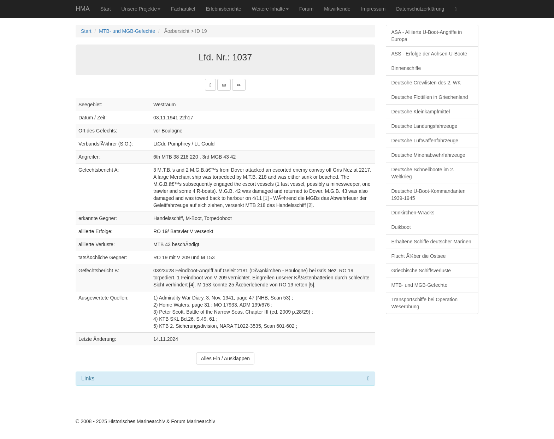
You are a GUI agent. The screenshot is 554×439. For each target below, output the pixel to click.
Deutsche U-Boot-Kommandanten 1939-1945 (428, 194)
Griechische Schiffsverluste (421, 270)
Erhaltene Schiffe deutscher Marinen (431, 241)
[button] (210, 85)
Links (87, 378)
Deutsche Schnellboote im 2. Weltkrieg (422, 173)
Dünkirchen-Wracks (413, 212)
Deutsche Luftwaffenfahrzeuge (425, 140)
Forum (306, 9)
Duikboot (401, 227)
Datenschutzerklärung (420, 9)
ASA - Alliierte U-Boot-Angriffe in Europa (426, 35)
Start (105, 9)
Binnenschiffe (406, 68)
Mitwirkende (337, 9)
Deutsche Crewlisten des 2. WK (426, 82)
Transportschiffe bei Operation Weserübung (424, 303)
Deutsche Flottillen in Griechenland (429, 97)
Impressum (373, 9)
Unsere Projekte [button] (141, 9)
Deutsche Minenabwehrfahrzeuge (428, 155)
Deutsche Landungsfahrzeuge (424, 126)
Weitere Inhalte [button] (270, 9)
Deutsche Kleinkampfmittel (420, 111)
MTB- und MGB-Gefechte (127, 31)
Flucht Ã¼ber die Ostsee (418, 256)
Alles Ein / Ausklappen (225, 358)
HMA (83, 8)
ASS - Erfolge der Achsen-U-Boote (429, 54)
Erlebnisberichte (223, 9)
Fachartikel (183, 9)
